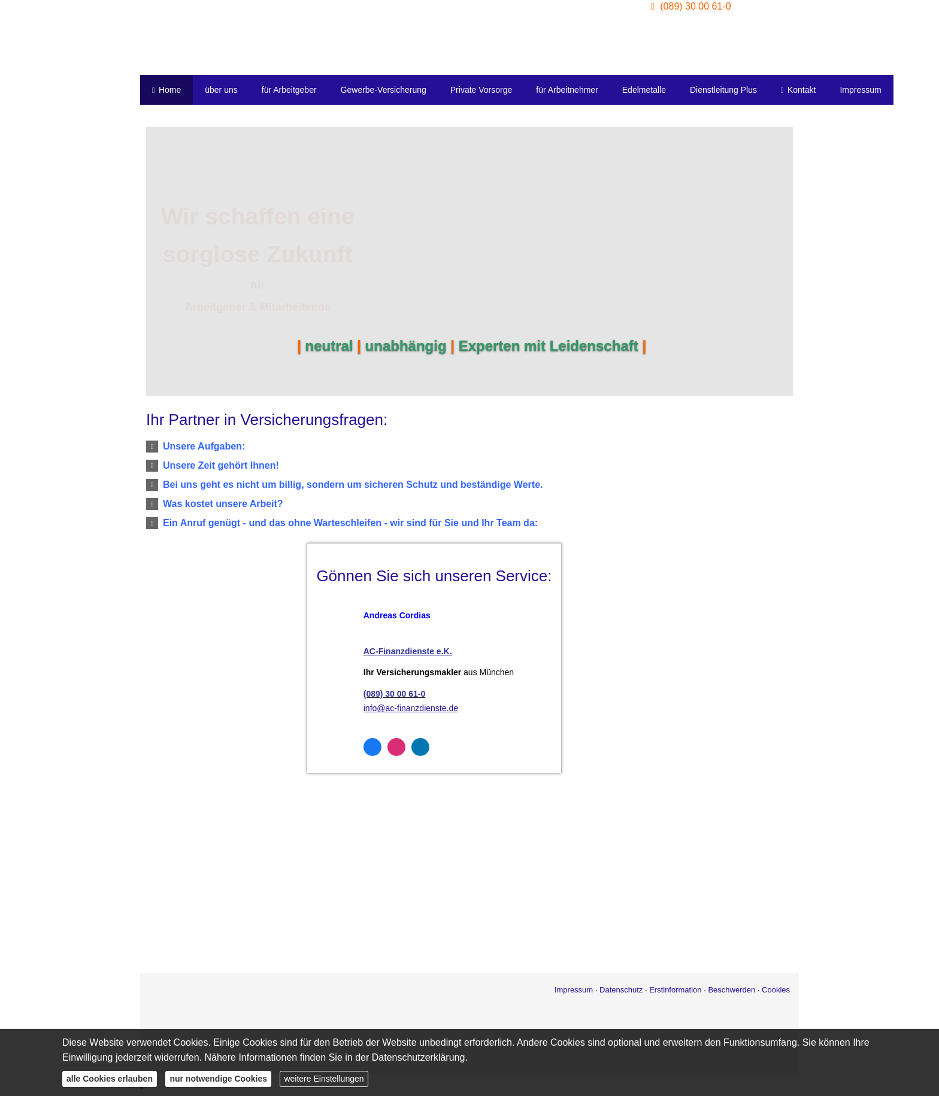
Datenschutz (621, 989)
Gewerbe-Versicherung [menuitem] (383, 90)
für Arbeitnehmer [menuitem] (567, 90)
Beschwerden (731, 989)
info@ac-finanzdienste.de (365, 708)
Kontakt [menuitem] (798, 90)
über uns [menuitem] (221, 90)
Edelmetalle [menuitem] (644, 90)
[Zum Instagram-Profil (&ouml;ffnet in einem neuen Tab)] (351, 747)
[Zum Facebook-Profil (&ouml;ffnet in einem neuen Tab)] (327, 747)
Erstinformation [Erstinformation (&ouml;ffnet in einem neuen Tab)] (675, 989)
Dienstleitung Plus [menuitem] (723, 90)
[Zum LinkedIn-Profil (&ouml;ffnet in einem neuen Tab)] (375, 747)
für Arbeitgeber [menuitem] (289, 90)
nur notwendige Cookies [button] (218, 1078)
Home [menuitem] (166, 90)
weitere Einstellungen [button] (324, 1078)
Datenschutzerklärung (418, 1057)
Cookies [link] (776, 989)
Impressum (574, 989)
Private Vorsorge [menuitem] (481, 90)
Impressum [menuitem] (860, 90)
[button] (204, 446)
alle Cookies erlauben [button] (109, 1078)
